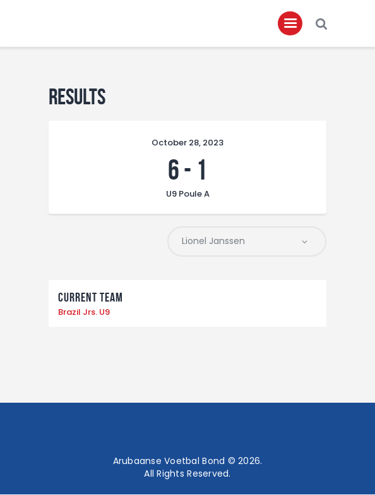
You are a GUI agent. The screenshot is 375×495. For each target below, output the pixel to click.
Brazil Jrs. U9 (84, 313)
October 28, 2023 (187, 143)
